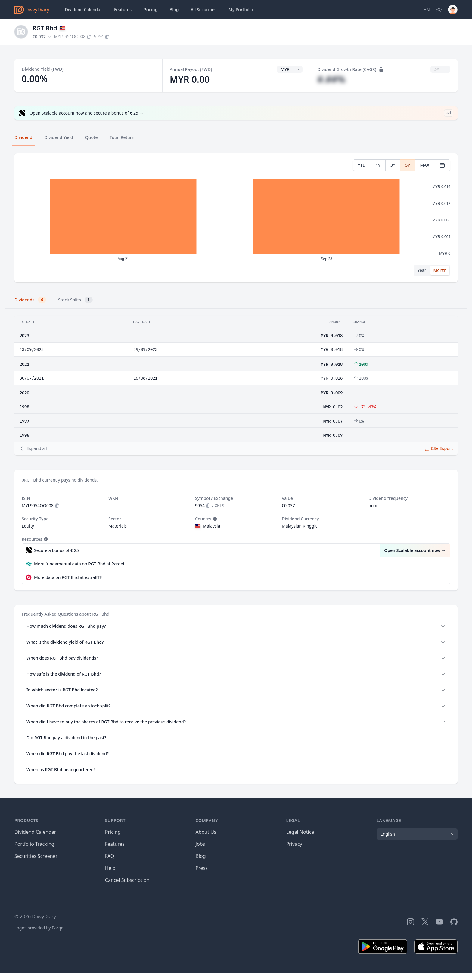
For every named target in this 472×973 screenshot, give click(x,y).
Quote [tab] (91, 137)
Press (202, 868)
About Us (206, 832)
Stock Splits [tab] (75, 300)
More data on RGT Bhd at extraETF (68, 577)
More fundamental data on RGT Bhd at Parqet (79, 564)
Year (422, 270)
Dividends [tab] (30, 300)
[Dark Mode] (438, 9)
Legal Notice (300, 832)
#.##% (331, 79)
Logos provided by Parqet (39, 928)
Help (110, 868)
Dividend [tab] (23, 137)
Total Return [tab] (122, 137)
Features (123, 9)
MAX (424, 165)
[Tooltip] (214, 518)
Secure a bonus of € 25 (56, 550)
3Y (392, 165)
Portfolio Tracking (34, 844)
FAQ (109, 856)
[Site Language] (426, 9)
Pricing (150, 9)
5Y (407, 165)
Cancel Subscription (127, 880)
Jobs (200, 844)
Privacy (294, 844)
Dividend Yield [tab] (58, 137)
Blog (201, 856)
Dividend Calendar (83, 9)
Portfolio (240, 10)
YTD (362, 165)
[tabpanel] (236, 217)
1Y (378, 165)
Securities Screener (35, 856)
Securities (203, 10)
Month (439, 270)
